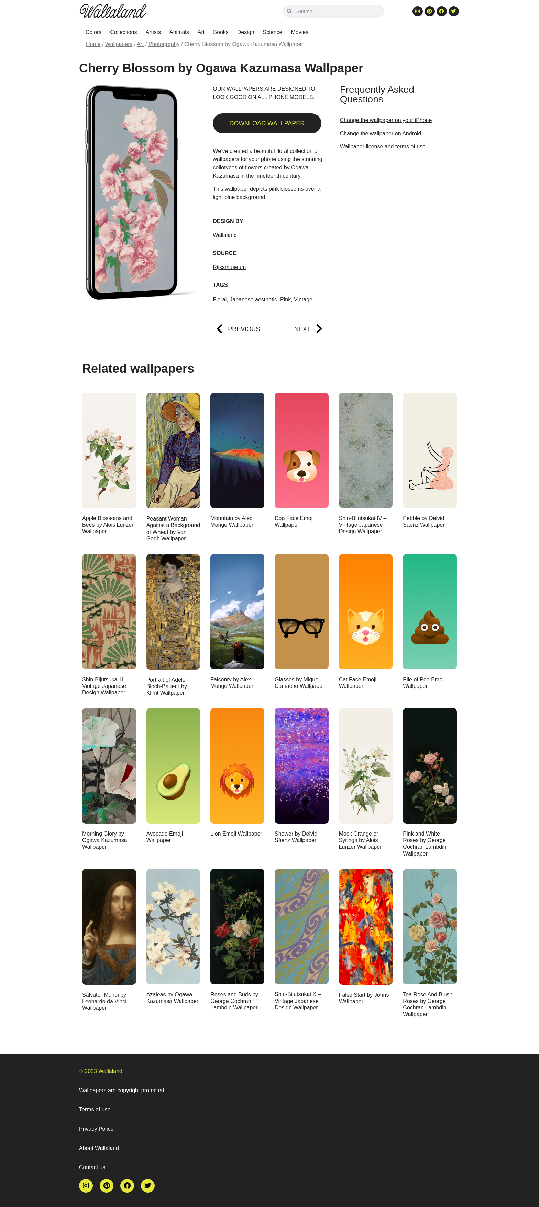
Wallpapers (118, 44)
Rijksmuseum (229, 267)
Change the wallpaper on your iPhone (386, 120)
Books (220, 32)
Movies (300, 32)
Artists (153, 32)
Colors (93, 32)
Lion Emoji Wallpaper (236, 834)
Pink (285, 299)
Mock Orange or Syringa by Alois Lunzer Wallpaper (360, 840)
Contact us (92, 1167)
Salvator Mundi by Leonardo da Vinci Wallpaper (104, 1001)
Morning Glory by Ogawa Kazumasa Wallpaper (104, 840)
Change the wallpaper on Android (380, 133)
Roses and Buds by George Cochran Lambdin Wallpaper (234, 1001)
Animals (179, 32)
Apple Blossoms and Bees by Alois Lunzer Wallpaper (107, 524)
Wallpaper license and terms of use (383, 146)
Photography (164, 44)
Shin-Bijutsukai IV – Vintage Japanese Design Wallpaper (363, 524)
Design (245, 32)
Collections (123, 32)
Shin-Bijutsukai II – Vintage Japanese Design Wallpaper (105, 686)
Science (273, 32)
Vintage (303, 299)
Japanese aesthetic (253, 299)
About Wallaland (99, 1148)
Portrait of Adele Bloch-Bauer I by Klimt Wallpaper (166, 686)
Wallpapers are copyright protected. (122, 1090)
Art (201, 32)
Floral (220, 299)
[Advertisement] (396, 211)
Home (93, 44)
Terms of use (95, 1110)
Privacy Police (96, 1129)
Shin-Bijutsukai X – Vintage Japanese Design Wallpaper (298, 1000)
